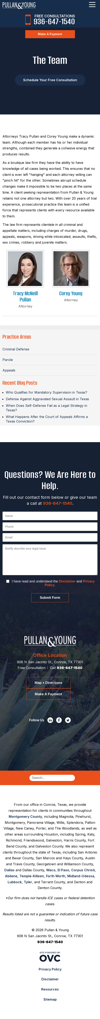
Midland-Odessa (80, 876)
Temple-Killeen (31, 876)
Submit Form (50, 597)
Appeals (8, 370)
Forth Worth (55, 876)
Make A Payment (50, 34)
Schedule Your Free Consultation (50, 80)
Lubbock (15, 882)
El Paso (63, 870)
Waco (50, 870)
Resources (50, 989)
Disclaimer (67, 581)
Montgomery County (25, 816)
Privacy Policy (50, 969)
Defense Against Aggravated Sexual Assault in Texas (47, 399)
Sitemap (50, 999)
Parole (7, 360)
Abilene (11, 876)
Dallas (9, 870)
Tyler (28, 882)
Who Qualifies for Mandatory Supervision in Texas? (46, 392)
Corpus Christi (83, 870)
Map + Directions (48, 683)
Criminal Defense (15, 349)
